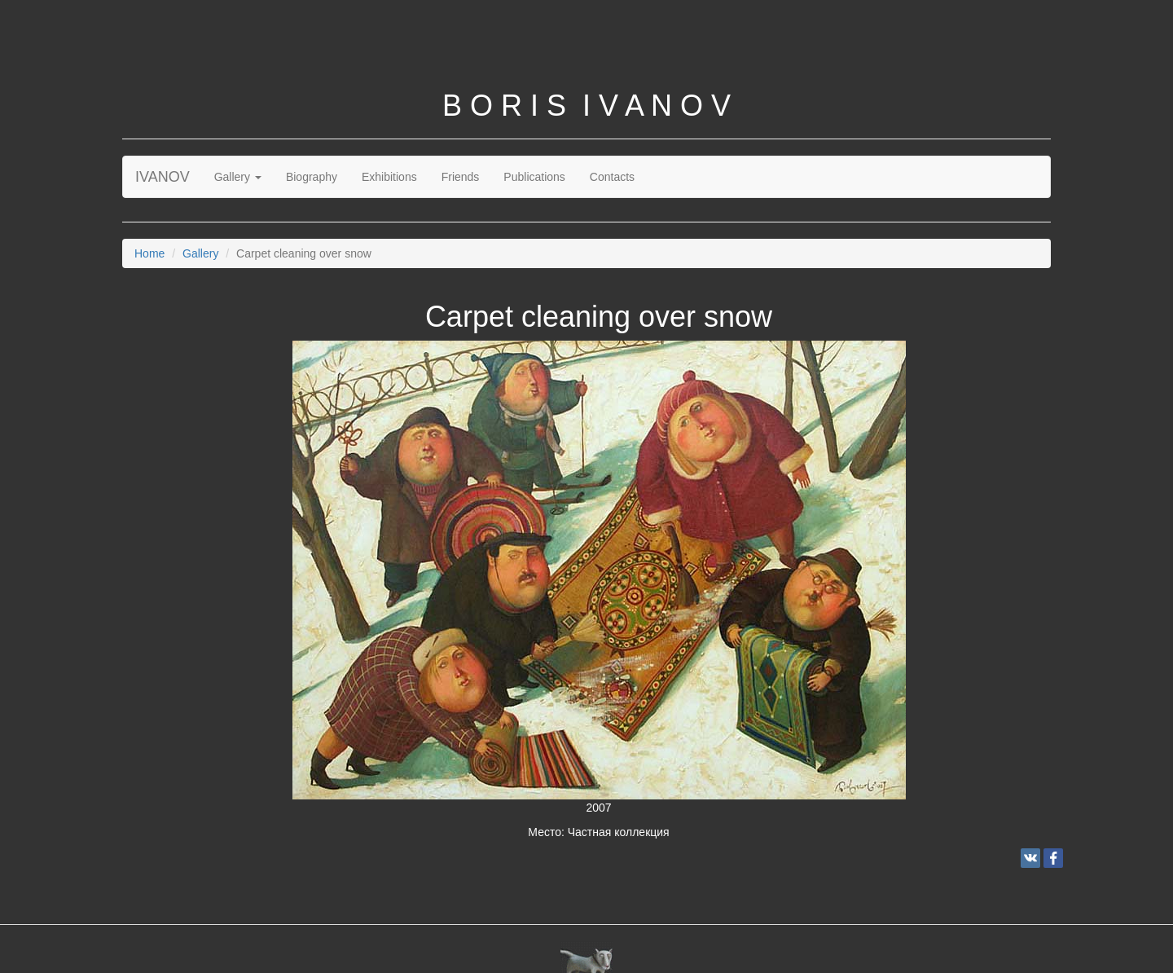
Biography (311, 176)
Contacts (612, 176)
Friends (461, 176)
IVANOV (162, 177)
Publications (534, 176)
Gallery (237, 176)
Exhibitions (389, 176)
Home (149, 253)
